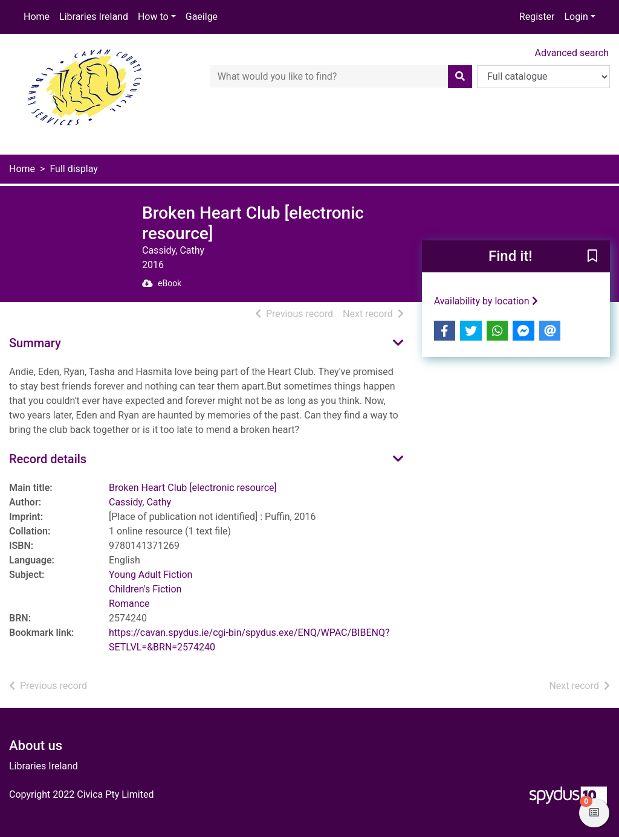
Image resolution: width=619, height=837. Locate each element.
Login (576, 16)
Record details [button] (47, 459)
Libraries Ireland (93, 16)
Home (37, 16)
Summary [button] (35, 343)
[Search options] (543, 76)
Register (537, 16)
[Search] (460, 76)
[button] (592, 257)
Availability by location (486, 301)
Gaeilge (202, 16)
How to (153, 16)
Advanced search (572, 53)
